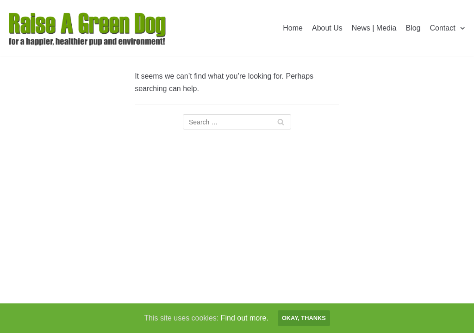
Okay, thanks (304, 317)
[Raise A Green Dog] (88, 28)
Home (293, 28)
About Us (327, 28)
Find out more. (244, 318)
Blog (412, 28)
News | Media (374, 28)
